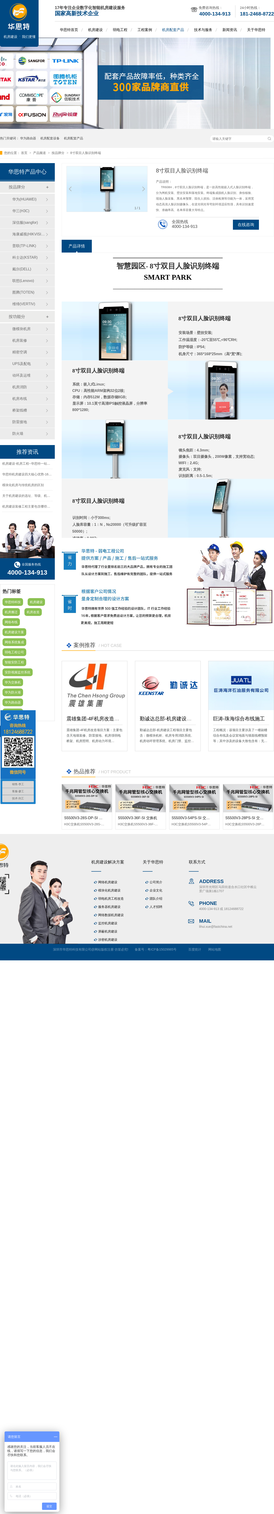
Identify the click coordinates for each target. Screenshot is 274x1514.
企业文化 (156, 890)
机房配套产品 (173, 30)
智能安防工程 (14, 662)
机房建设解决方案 (107, 862)
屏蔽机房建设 (107, 931)
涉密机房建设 (107, 939)
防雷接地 (19, 422)
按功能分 (17, 316)
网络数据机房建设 (111, 915)
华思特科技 (13, 602)
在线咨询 (246, 224)
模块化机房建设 (109, 890)
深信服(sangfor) (25, 222)
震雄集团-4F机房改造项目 (95, 719)
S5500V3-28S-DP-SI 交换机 (87, 818)
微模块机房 (21, 329)
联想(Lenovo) (23, 281)
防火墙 (17, 433)
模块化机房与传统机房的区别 (23, 486)
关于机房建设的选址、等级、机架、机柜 (31, 497)
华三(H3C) (20, 211)
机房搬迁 (11, 612)
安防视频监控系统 (17, 672)
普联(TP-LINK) (24, 246)
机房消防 (19, 387)
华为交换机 (13, 682)
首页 (24, 153)
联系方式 (197, 862)
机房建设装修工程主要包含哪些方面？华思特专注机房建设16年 (47, 507)
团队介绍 (156, 898)
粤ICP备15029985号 (162, 949)
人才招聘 (156, 907)
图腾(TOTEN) (23, 292)
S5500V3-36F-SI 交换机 (137, 818)
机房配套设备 (50, 138)
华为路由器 (28, 138)
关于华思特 (256, 30)
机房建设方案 (14, 632)
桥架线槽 (19, 410)
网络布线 (11, 622)
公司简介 (156, 882)
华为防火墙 (13, 692)
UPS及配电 (21, 364)
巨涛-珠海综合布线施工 (239, 719)
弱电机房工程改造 (111, 898)
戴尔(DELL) (21, 269)
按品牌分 (58, 153)
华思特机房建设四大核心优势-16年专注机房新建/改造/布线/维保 (47, 475)
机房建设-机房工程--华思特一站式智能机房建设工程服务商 (43, 464)
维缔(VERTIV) (23, 304)
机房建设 (95, 30)
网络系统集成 (14, 642)
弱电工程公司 (14, 652)
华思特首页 (69, 30)
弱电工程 (120, 30)
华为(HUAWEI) (24, 199)
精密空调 (19, 352)
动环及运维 (21, 375)
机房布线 (19, 399)
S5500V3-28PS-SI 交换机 (246, 818)
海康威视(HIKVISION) (29, 234)
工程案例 (144, 30)
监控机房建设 (107, 923)
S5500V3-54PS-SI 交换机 (192, 818)
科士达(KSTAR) (25, 257)
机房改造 (33, 612)
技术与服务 (203, 30)
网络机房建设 (107, 882)
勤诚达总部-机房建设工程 (168, 719)
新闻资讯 (229, 30)
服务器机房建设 (109, 907)
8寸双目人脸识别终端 (85, 153)
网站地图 (214, 949)
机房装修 (19, 340)
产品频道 (40, 153)
